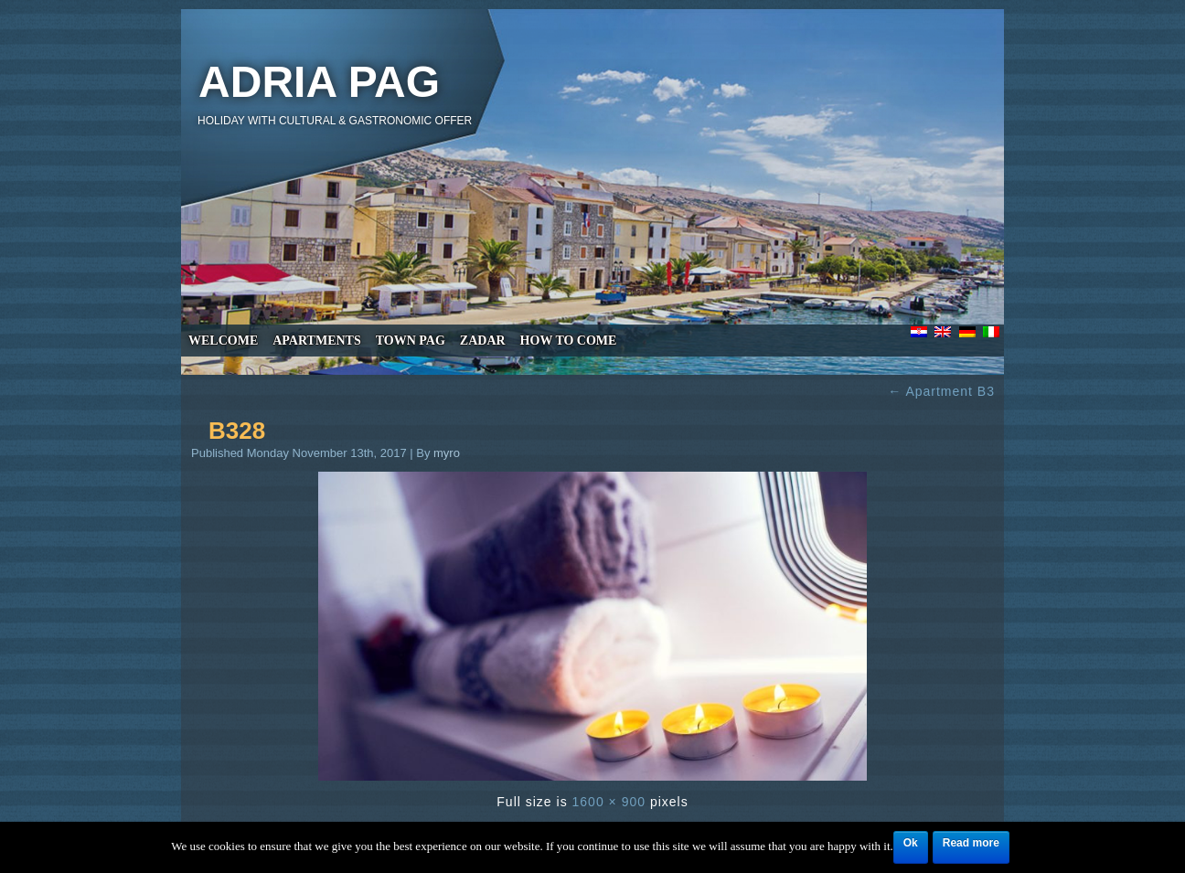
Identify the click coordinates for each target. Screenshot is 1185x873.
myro (446, 453)
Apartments (316, 340)
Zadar (483, 340)
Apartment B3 (941, 391)
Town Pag (410, 340)
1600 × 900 (609, 801)
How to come (568, 340)
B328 (236, 430)
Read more (971, 842)
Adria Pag (319, 82)
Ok (910, 842)
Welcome (223, 340)
